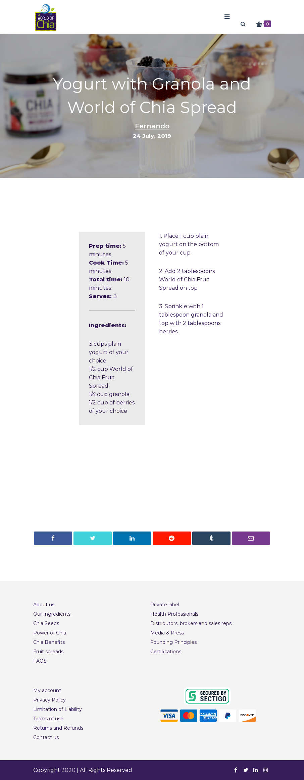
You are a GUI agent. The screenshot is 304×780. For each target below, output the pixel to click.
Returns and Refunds (58, 728)
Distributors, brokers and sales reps (191, 623)
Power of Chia (49, 633)
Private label (164, 605)
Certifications (165, 652)
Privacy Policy (49, 700)
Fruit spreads (48, 652)
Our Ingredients (51, 614)
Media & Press (167, 633)
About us (43, 605)
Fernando (152, 126)
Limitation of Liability (57, 709)
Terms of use (48, 719)
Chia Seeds (46, 623)
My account (47, 690)
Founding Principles (173, 642)
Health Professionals (174, 614)
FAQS (40, 661)
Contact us (46, 737)
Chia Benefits (49, 642)
